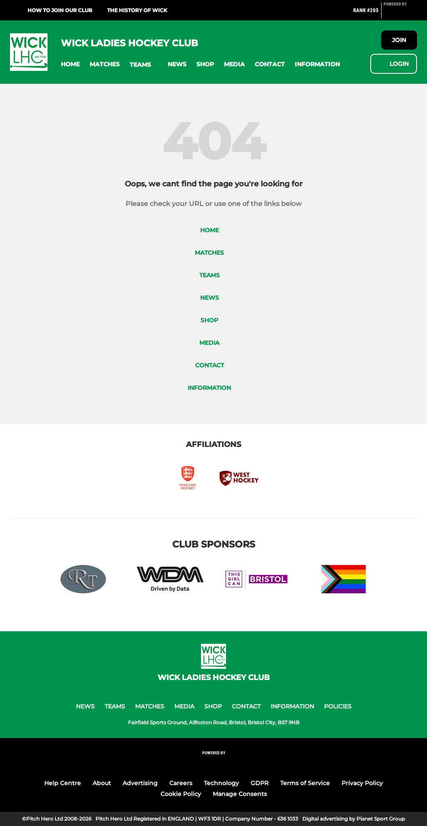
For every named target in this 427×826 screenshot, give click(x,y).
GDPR (260, 783)
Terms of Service (305, 783)
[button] (70, 64)
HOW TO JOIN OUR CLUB (60, 10)
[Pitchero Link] (400, 14)
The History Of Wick (137, 10)
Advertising (140, 783)
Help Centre (62, 783)
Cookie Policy (181, 794)
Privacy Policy (362, 783)
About (102, 783)
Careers (180, 783)
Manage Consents (240, 794)
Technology (221, 783)
